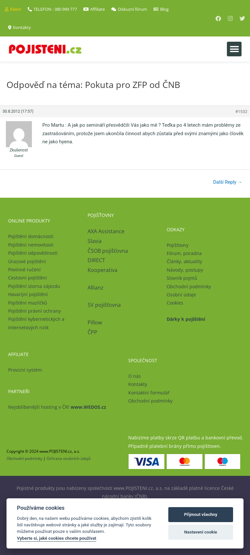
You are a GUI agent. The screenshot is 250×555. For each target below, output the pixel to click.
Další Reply (227, 182)
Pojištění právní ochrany (34, 311)
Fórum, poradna (184, 253)
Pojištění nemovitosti (30, 245)
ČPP (92, 332)
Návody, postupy (185, 270)
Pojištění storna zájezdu (34, 286)
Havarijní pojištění (28, 294)
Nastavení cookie (200, 532)
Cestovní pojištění (27, 278)
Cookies (175, 303)
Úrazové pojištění (27, 261)
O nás (134, 376)
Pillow (95, 322)
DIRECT (96, 260)
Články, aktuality (184, 261)
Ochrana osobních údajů (68, 458)
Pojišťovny (177, 245)
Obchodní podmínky (189, 286)
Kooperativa (103, 270)
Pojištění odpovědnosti (33, 253)
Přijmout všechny (200, 514)
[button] (234, 49)
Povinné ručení (24, 269)
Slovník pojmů (182, 278)
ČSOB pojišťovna (108, 250)
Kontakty (137, 384)
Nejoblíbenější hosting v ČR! (57, 407)
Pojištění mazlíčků (27, 303)
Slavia (95, 241)
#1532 (241, 111)
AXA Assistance (107, 231)
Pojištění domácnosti (30, 236)
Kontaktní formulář (149, 393)
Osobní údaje (181, 295)
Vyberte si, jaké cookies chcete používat (56, 538)
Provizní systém (25, 370)
